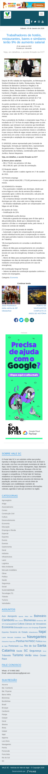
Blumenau (6, 698)
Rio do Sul (6, 758)
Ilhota (4, 728)
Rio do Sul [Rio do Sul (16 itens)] (30, 645)
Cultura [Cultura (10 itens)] (20, 624)
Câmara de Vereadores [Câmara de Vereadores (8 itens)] (35, 624)
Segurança (6, 583)
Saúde (4, 580)
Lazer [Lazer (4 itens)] (4, 637)
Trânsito (5, 597)
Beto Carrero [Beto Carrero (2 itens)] (19, 620)
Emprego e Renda (9, 530)
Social (4, 587)
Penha (4, 748)
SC (3, 761)
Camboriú (5, 711)
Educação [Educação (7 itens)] (18, 627)
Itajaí (4, 734)
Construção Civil (8, 514)
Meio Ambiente (7, 567)
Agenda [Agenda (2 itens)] (21, 616)
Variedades (6, 603)
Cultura (4, 517)
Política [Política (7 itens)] (39, 641)
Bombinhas (6, 701)
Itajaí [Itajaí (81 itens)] (42, 632)
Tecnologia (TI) (7, 593)
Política (4, 577)
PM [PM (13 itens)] (26, 641)
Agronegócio (7, 500)
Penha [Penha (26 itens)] (20, 641)
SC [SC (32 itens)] (26, 650)
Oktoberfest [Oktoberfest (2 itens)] (5, 641)
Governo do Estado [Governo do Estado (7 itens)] (19, 632)
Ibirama (5, 724)
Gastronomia (7, 547)
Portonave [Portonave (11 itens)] (13, 646)
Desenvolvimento (8, 520)
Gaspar (4, 718)
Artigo (4, 504)
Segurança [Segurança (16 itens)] (35, 650)
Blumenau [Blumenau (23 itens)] (30, 620)
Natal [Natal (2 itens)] (24, 637)
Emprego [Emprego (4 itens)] (35, 627)
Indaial (4, 731)
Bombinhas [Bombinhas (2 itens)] (40, 620)
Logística (5, 563)
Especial (5, 533)
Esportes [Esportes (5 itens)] (5, 632)
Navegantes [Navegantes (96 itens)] (36, 637)
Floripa (4, 714)
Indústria (5, 553)
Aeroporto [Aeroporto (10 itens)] (12, 616)
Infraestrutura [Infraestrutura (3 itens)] (33, 632)
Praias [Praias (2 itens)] (21, 646)
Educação (5, 527)
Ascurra (5, 685)
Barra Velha (6, 695)
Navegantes (6, 744)
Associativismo (7, 507)
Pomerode (6, 751)
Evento (4, 540)
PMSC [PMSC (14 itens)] (31, 641)
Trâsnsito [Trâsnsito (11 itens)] (6, 655)
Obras (4, 573)
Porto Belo (6, 754)
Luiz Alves (6, 741)
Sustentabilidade (8, 590)
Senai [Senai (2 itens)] (44, 651)
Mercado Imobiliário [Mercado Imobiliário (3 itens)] (14, 637)
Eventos (5, 543)
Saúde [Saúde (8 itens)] (19, 651)
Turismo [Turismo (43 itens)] (17, 655)
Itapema (5, 738)
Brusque (5, 708)
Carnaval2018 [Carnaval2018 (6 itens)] (11, 624)
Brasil (4, 704)
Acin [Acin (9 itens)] (4, 616)
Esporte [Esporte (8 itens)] (42, 627)
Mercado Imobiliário (9, 570)
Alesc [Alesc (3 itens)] (26, 616)
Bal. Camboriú (7, 688)
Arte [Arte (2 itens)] (31, 616)
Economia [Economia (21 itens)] (7, 627)
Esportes (5, 537)
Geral (4, 550)
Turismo (5, 600)
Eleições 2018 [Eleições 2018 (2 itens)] (27, 627)
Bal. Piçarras (7, 691)
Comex (4, 510)
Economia (14, 278)
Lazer (4, 560)
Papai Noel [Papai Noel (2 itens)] (12, 641)
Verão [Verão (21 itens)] (28, 655)
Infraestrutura (7, 557)
